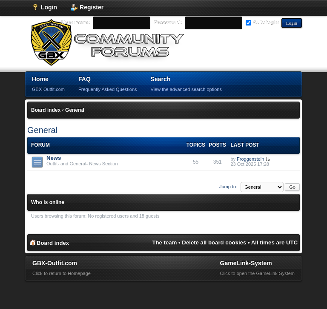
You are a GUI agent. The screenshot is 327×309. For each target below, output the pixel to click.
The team (164, 242)
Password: (168, 22)
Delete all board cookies (214, 242)
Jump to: (228, 186)
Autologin (262, 22)
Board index (45, 110)
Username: (75, 22)
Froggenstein (250, 159)
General (74, 110)
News (53, 158)
